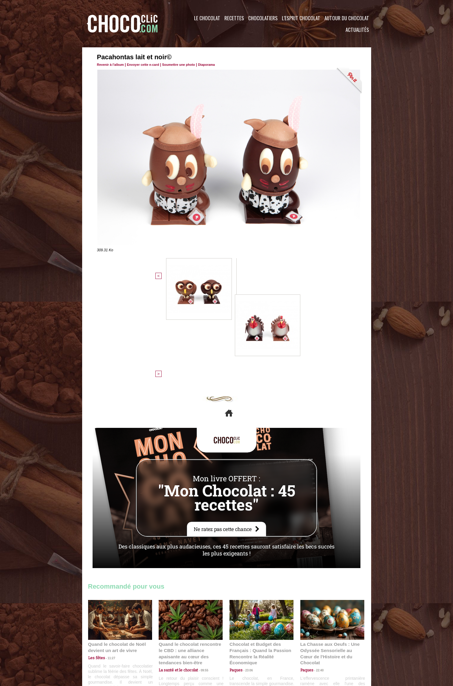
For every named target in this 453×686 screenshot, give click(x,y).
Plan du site (243, 650)
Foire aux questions (318, 650)
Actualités (357, 29)
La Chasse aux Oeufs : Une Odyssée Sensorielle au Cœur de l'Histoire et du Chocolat (329, 553)
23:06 (247, 571)
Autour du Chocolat (346, 18)
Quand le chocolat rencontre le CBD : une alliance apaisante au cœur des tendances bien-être (190, 553)
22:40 (318, 565)
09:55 (200, 565)
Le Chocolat (207, 18)
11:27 (108, 560)
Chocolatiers (263, 18)
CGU (167, 650)
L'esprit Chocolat (301, 18)
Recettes (234, 18)
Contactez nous (106, 650)
